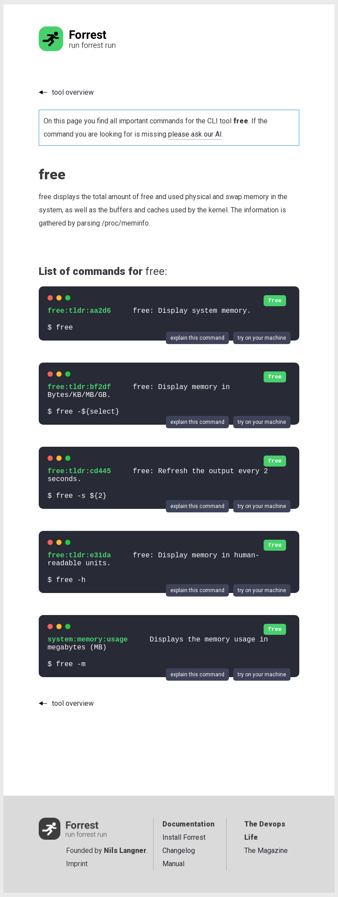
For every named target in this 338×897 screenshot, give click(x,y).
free (275, 300)
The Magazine (266, 850)
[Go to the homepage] (94, 48)
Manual (173, 864)
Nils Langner (125, 850)
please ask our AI (195, 134)
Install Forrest (184, 837)
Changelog (178, 850)
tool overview (73, 92)
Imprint (77, 864)
